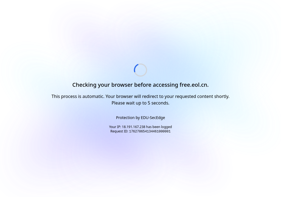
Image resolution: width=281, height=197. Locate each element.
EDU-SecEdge (153, 117)
